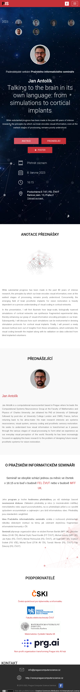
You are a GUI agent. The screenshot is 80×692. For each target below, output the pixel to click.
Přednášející (53, 141)
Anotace (26, 141)
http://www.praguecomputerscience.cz (44, 678)
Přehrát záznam (37, 163)
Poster (40, 150)
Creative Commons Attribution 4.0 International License (57, 691)
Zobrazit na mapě (35, 198)
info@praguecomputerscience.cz (44, 670)
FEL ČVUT (43, 483)
